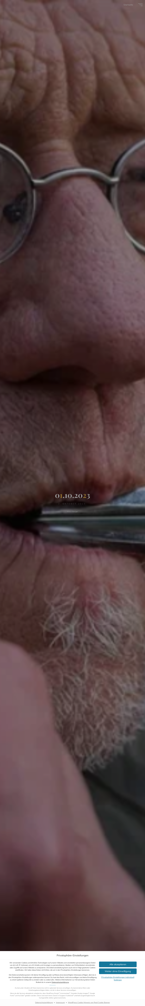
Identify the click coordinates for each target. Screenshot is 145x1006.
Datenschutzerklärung (60, 982)
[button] (118, 964)
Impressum (60, 1002)
